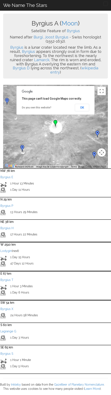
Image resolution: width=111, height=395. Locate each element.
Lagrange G (8, 331)
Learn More (92, 388)
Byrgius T (6, 280)
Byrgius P (6, 205)
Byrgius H (7, 228)
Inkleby (16, 384)
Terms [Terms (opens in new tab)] (74, 167)
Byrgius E (6, 177)
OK (82, 107)
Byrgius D (21, 68)
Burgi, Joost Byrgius (51, 37)
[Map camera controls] (101, 152)
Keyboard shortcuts (24, 167)
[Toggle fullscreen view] (101, 91)
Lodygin (6, 251)
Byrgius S (6, 353)
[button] (7, 101)
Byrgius (73, 31)
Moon (70, 23)
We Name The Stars (25, 5)
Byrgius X (6, 309)
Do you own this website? (36, 107)
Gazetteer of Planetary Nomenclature (79, 384)
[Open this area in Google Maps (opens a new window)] (11, 165)
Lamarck (41, 60)
